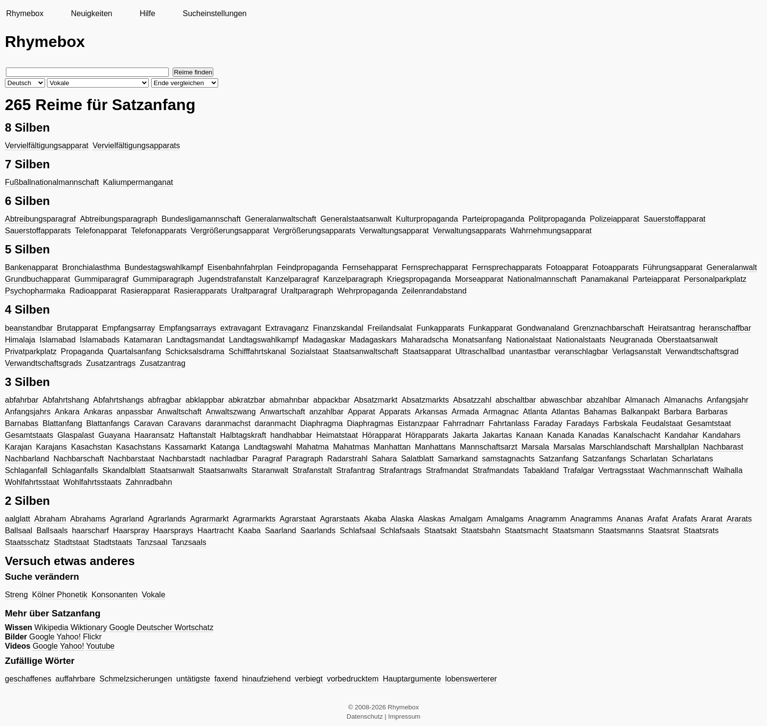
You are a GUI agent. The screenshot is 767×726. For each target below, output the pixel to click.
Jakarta (465, 435)
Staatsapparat (427, 351)
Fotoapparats (615, 267)
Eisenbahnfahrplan (239, 267)
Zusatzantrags (110, 363)
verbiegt (309, 679)
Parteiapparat (656, 279)
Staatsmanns (621, 530)
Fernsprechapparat (435, 267)
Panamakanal (605, 279)
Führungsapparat (672, 267)
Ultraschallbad (480, 351)
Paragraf (267, 458)
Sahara (384, 458)
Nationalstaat (529, 340)
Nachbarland (27, 458)
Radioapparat (92, 291)
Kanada (560, 435)
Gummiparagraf (101, 279)
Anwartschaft (282, 412)
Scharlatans (692, 458)
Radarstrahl (347, 458)
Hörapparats (427, 435)
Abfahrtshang (66, 400)
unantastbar (530, 351)
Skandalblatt (123, 470)
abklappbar (204, 400)
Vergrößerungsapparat (230, 231)
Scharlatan (649, 458)
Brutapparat (77, 328)
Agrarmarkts (254, 519)
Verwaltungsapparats (469, 231)
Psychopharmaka (35, 291)
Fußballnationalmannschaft (52, 182)
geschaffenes (28, 679)
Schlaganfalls (75, 470)
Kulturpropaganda (427, 219)
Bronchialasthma (91, 267)
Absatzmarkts (425, 400)
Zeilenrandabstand (434, 291)
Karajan (18, 447)
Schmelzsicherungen (135, 679)
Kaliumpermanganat (138, 182)
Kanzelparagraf (292, 279)
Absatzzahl (472, 400)
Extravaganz (287, 328)
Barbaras (712, 412)
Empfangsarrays (187, 328)
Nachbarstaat (131, 458)
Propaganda (82, 351)
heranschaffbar (725, 328)
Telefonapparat (101, 231)
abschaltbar (516, 400)
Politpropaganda (557, 219)
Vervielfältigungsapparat (47, 145)
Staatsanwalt (172, 470)
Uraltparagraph (307, 291)
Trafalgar (578, 470)
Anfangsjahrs (27, 412)
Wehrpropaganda (368, 291)
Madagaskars (373, 340)
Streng (16, 594)
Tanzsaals (189, 542)
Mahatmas (351, 447)
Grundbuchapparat (37, 279)
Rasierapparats (200, 291)
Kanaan (529, 435)
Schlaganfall (26, 470)
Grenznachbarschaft (608, 328)
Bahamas (600, 412)
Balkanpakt (640, 412)
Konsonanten (114, 594)
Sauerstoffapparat (674, 219)
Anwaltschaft (179, 412)
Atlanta (535, 412)
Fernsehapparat (370, 267)
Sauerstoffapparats (38, 231)
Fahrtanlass (509, 423)
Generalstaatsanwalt (356, 219)
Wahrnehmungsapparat (551, 231)
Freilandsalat (389, 328)
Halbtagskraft (243, 435)
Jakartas (497, 435)
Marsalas (569, 447)
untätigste (193, 679)
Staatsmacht (526, 530)
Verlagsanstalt (637, 351)
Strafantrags (400, 470)
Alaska (402, 519)
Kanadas (593, 435)
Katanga (225, 447)
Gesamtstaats (29, 435)
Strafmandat (447, 470)
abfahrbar (22, 400)
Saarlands (318, 530)
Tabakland (541, 470)
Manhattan (392, 447)
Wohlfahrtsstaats (92, 482)
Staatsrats (701, 530)
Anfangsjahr (727, 400)
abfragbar (164, 400)
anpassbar (134, 412)
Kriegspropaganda (419, 279)
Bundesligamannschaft (201, 219)
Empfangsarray (128, 328)
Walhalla (728, 470)
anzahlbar (326, 412)
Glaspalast (75, 435)
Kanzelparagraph (353, 279)
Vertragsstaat (621, 470)
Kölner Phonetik (60, 594)
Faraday (548, 423)
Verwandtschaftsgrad (702, 351)
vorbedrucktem (353, 679)
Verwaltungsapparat (394, 231)
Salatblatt (417, 458)
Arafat (657, 519)
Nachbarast (723, 447)
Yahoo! (69, 637)
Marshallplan (676, 447)
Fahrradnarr (463, 423)
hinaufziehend (266, 679)
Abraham (50, 519)
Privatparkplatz (31, 351)
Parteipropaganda (493, 219)
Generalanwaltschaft (280, 219)
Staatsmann (573, 530)
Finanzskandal (338, 328)
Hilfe (147, 13)
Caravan (148, 423)
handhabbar (291, 435)
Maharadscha (424, 340)
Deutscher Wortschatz (174, 627)
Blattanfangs (108, 423)
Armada (465, 412)
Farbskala (620, 423)
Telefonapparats (159, 231)
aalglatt (17, 519)
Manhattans (435, 447)
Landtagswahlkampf (263, 340)
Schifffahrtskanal (257, 351)
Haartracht (216, 530)
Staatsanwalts (223, 470)
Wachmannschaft (679, 470)
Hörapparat (381, 435)
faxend (226, 679)
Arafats (684, 519)
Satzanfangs (604, 458)
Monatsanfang (477, 340)
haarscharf (90, 530)
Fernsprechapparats (507, 267)
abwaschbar (561, 400)
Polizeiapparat (614, 219)
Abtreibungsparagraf (40, 219)
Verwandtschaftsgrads (43, 363)
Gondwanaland (543, 328)
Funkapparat (491, 328)
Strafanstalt (312, 470)
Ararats (739, 519)
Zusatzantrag (162, 363)
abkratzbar (247, 400)
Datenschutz (365, 716)
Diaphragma (321, 423)
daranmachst (228, 423)
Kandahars (721, 435)
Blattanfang (62, 423)
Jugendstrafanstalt (230, 279)
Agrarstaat (298, 519)
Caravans (184, 423)
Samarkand (458, 458)
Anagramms (591, 519)
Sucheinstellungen (214, 13)
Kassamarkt (185, 447)
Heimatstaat (337, 435)
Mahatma (312, 447)
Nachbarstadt (181, 458)
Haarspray (131, 530)
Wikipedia (51, 627)
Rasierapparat (145, 291)
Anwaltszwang (231, 412)
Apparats (394, 412)
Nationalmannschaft (541, 279)
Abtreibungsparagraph (118, 219)
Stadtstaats (113, 542)
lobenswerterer (471, 679)
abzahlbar (604, 400)
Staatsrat (663, 530)
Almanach (642, 400)
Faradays (582, 423)
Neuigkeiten (92, 13)
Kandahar (681, 435)
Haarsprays (173, 530)
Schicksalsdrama (195, 351)
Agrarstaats (340, 519)
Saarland (280, 530)
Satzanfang (558, 458)
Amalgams (505, 519)
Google (122, 627)
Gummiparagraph (163, 279)
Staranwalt (270, 470)
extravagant (240, 328)
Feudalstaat (662, 423)
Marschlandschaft (620, 447)
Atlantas (565, 412)
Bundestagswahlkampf (164, 267)
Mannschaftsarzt (488, 447)
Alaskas (431, 519)
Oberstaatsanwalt (687, 340)
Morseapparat (479, 279)
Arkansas (431, 412)
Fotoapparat (567, 267)
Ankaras (98, 412)
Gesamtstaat (709, 423)
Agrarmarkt (209, 519)
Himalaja (20, 340)
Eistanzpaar (418, 423)
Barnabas (22, 423)
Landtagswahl (268, 447)
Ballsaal (18, 530)
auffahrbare (75, 679)
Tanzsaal (151, 542)
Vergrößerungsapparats (314, 231)
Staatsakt (440, 530)
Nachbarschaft (78, 458)
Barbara (678, 412)
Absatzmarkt (375, 400)
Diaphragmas (370, 423)
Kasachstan (91, 447)
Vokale (153, 594)
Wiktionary (88, 627)
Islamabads (100, 340)
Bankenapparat (31, 267)
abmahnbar (289, 400)
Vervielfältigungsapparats (136, 145)
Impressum (404, 716)
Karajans (51, 447)
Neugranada (631, 340)
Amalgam (466, 519)
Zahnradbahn (149, 482)
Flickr (92, 637)
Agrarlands (167, 519)
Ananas (629, 519)
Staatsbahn (480, 530)
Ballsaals (52, 530)
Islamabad (58, 340)
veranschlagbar (581, 351)
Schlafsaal (357, 530)
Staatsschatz (27, 542)
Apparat (361, 412)
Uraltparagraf (254, 291)
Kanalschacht (636, 435)
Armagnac (501, 412)
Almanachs (683, 400)
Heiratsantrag (671, 328)
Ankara (67, 412)
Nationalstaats (581, 340)
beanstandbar (29, 328)
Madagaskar (323, 340)
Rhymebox (24, 13)
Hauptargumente (412, 679)
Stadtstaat (71, 542)
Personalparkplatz (715, 279)
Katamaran (143, 340)
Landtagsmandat (195, 340)
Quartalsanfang (134, 351)
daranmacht (275, 423)
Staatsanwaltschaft (365, 351)
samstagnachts (508, 458)
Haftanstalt (197, 435)
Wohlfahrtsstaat (32, 482)
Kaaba (249, 530)
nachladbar (228, 458)
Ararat (711, 519)
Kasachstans (138, 447)
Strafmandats (496, 470)
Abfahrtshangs (118, 400)
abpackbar (331, 400)
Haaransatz (155, 435)
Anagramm (547, 519)
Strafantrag (355, 470)
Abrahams (88, 519)
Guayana (114, 435)
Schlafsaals (400, 530)
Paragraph (305, 458)
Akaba (375, 519)
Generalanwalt (731, 267)
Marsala (535, 447)
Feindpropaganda (307, 267)
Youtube (100, 646)
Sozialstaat (309, 351)
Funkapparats (440, 328)
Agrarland (127, 519)
